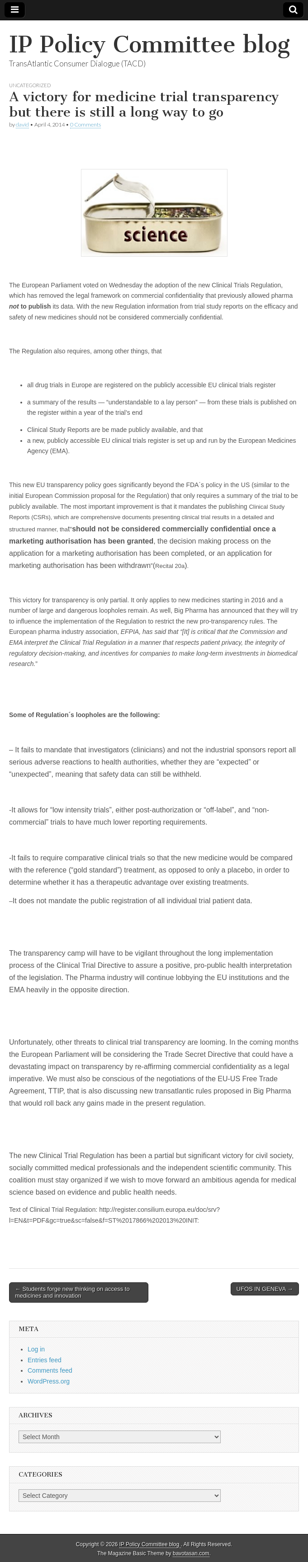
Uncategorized (30, 85)
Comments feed (50, 1370)
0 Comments (85, 124)
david (22, 124)
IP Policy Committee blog (149, 44)
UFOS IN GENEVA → (265, 1288)
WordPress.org (49, 1381)
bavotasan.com (191, 1553)
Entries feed (45, 1360)
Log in (36, 1349)
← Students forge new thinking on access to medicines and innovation (72, 1292)
